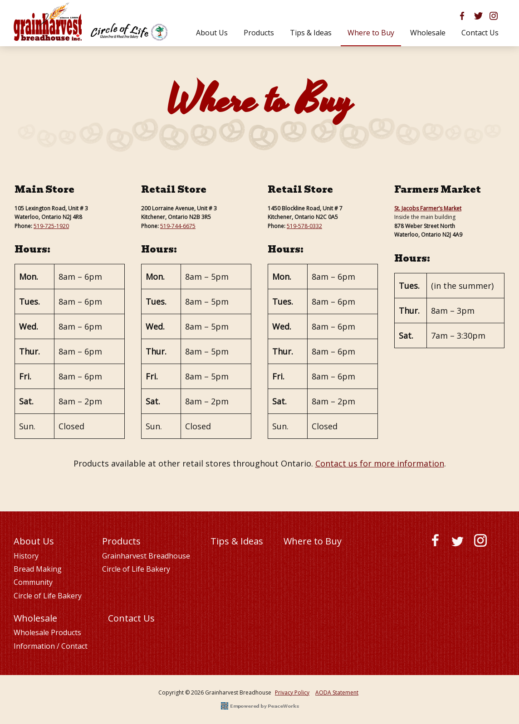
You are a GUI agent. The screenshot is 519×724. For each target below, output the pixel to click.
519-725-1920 (51, 226)
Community (33, 582)
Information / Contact (51, 646)
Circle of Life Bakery (48, 596)
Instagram (481, 542)
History (26, 556)
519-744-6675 (178, 226)
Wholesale (35, 618)
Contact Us (131, 618)
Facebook (435, 542)
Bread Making (38, 569)
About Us (34, 541)
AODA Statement (336, 692)
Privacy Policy (292, 692)
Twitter (458, 542)
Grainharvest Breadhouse (146, 556)
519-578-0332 (304, 226)
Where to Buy (313, 541)
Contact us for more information (379, 463)
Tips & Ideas (237, 541)
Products (121, 541)
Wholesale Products (47, 632)
